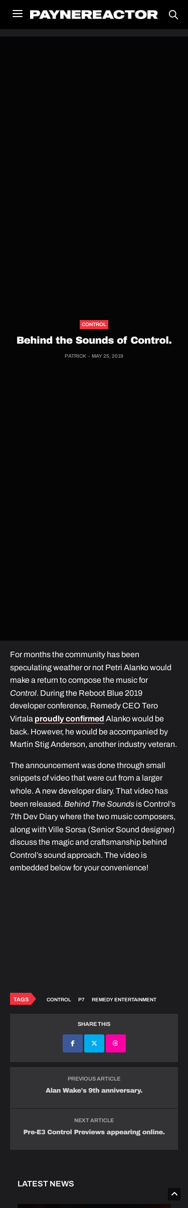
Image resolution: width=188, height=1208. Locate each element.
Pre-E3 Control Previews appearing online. (93, 1132)
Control (94, 324)
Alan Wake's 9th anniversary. (94, 1090)
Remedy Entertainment (124, 999)
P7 (81, 999)
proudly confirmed (69, 718)
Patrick (75, 356)
